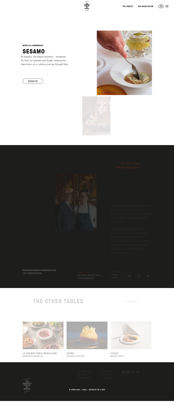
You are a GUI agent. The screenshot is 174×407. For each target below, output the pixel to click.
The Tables (128, 6)
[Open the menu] (166, 6)
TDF (98, 390)
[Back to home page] (87, 6)
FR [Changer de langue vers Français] (161, 6)
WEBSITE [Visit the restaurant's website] (33, 83)
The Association (145, 6)
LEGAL (84, 390)
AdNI (103, 390)
